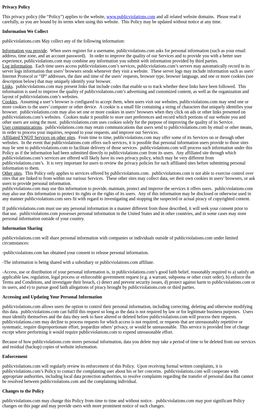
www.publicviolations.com (130, 16)
